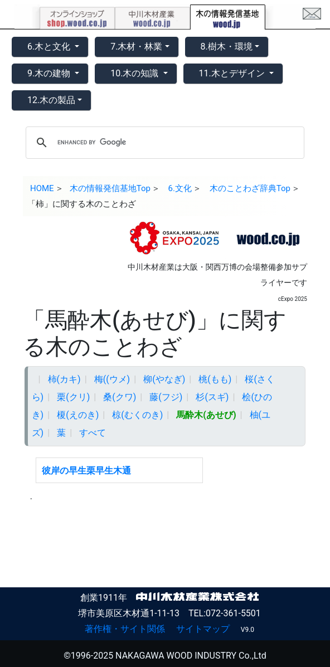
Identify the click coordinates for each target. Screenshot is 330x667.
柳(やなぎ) (164, 379)
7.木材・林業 (136, 46)
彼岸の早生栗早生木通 (86, 470)
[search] (163, 142)
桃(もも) (214, 379)
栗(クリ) (73, 397)
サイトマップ (203, 629)
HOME (42, 188)
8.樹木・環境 (227, 46)
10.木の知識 (135, 73)
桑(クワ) (119, 397)
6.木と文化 (49, 46)
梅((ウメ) (112, 379)
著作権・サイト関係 (125, 629)
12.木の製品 (51, 100)
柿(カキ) (64, 379)
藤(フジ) (165, 397)
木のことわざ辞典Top (250, 188)
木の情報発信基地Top (110, 188)
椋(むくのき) (137, 415)
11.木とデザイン (233, 73)
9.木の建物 (49, 73)
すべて (92, 432)
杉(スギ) (212, 397)
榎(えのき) (78, 415)
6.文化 (180, 188)
